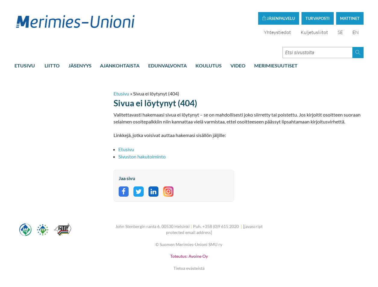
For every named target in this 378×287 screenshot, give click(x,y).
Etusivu (24, 65)
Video (237, 65)
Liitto (52, 65)
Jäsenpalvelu (278, 18)
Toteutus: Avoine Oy (189, 256)
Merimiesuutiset (276, 65)
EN (355, 32)
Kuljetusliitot (314, 32)
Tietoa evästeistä (189, 268)
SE (340, 32)
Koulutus (208, 65)
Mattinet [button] (350, 18)
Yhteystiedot (277, 32)
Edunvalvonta (167, 65)
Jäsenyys (80, 65)
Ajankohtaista (119, 65)
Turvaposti (317, 18)
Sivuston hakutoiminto (142, 156)
